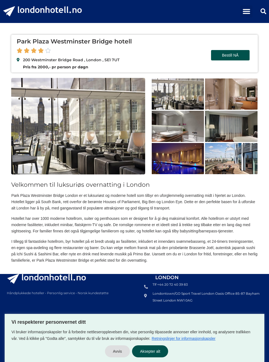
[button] (246, 11)
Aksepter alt (150, 351)
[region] (134, 338)
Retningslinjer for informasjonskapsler (183, 338)
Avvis (117, 351)
